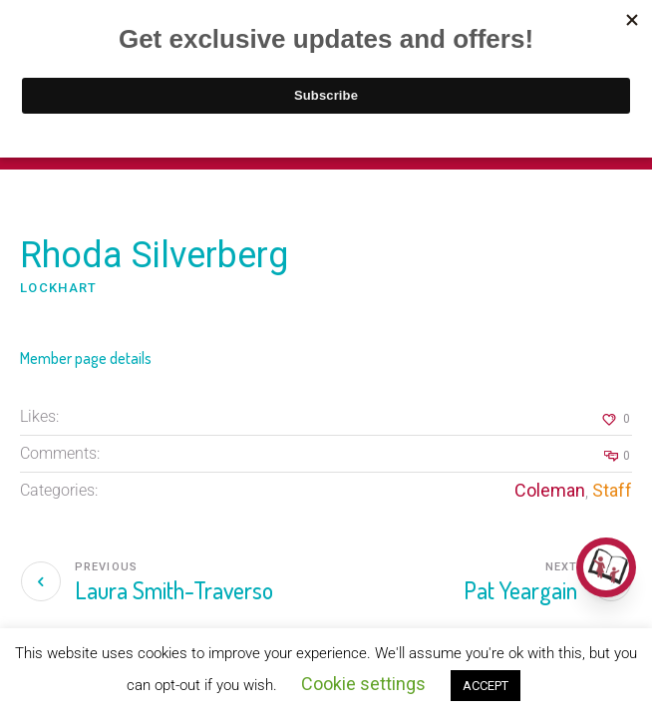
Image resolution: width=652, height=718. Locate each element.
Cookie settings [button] (363, 683)
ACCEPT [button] (485, 685)
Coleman (549, 490)
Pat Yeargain (520, 589)
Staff (612, 490)
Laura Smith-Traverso (174, 589)
